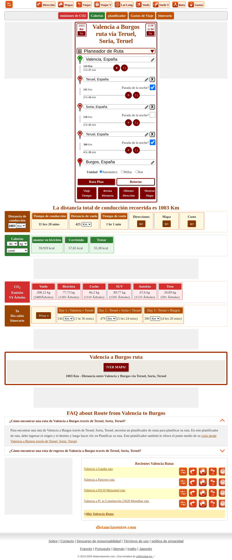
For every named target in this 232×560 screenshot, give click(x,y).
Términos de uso (136, 541)
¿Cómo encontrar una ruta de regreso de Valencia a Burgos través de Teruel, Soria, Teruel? (75, 451)
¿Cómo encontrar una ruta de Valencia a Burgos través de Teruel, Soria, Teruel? (67, 421)
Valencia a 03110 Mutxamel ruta (104, 490)
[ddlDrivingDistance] (21, 225)
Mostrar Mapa (150, 193)
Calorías (97, 15)
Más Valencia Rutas (100, 514)
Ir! (141, 224)
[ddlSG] (17, 250)
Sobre (53, 541)
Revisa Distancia (108, 193)
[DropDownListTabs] (116, 51)
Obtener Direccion (129, 193)
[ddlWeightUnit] (23, 243)
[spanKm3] (155, 318)
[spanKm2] (111, 318)
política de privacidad (168, 541)
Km (140, 172)
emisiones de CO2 (73, 15)
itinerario (165, 15)
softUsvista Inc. (144, 556)
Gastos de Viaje (142, 15)
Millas (128, 172)
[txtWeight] (12, 243)
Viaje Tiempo (86, 193)
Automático (109, 172)
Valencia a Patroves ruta (99, 479)
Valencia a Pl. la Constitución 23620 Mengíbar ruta (116, 501)
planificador (117, 15)
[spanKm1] (68, 318)
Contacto (67, 541)
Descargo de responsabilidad (99, 541)
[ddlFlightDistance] (87, 224)
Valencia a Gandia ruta (98, 469)
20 (150, 30)
